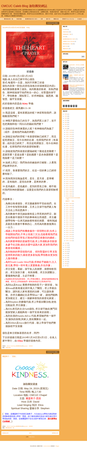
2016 (66, 247)
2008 (66, 263)
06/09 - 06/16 (69, 189)
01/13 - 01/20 (69, 238)
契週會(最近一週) (67, 34)
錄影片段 (48, 19)
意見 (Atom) (31, 436)
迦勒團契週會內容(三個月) (31, 19)
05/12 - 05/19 (69, 203)
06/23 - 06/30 (69, 185)
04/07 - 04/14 (69, 214)
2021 (66, 124)
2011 (66, 257)
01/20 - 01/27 (69, 236)
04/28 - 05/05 (69, 207)
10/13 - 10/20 (69, 152)
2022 (66, 122)
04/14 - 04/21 (69, 211)
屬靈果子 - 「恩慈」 (9, 356)
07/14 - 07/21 (69, 179)
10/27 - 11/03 (69, 148)
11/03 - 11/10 (69, 146)
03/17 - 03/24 (69, 220)
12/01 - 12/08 (69, 138)
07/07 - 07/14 (69, 181)
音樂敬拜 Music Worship (68, 19)
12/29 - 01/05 (69, 130)
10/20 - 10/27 (69, 150)
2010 (66, 259)
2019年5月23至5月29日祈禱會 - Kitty (16, 27)
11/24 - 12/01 (69, 140)
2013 (66, 253)
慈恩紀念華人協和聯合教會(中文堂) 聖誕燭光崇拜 (76, 86)
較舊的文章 (55, 433)
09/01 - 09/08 (69, 165)
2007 (66, 265)
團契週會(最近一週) (8, 19)
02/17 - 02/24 (69, 228)
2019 (66, 128)
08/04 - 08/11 (69, 173)
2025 (66, 116)
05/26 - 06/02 (69, 194)
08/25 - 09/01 (69, 167)
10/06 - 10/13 (69, 155)
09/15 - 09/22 (69, 161)
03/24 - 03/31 (69, 218)
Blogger (57, 446)
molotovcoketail (46, 446)
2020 (66, 126)
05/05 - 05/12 (69, 205)
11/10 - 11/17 (69, 144)
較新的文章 (5, 433)
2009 (66, 261)
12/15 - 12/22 (69, 134)
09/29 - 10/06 (69, 157)
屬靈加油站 (56, 19)
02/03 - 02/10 (69, 232)
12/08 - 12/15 (69, 136)
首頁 (30, 433)
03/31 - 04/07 (69, 216)
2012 (66, 255)
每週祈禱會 (19, 19)
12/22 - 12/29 (69, 132)
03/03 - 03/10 (69, 224)
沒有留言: (31, 346)
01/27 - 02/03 (69, 234)
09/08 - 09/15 (69, 163)
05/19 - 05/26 (69, 196)
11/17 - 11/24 (69, 142)
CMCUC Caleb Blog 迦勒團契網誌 (24, 6)
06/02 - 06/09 (69, 191)
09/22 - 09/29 (69, 159)
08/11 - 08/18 (69, 171)
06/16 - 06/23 (69, 187)
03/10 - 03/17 (69, 222)
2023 (66, 120)
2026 (66, 114)
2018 (66, 243)
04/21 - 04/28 (69, 209)
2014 (66, 251)
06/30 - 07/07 (69, 183)
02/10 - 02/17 (69, 230)
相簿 (42, 19)
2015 (66, 249)
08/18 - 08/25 (69, 169)
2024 (66, 118)
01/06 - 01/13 (69, 240)
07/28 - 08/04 (69, 175)
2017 (66, 245)
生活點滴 (79, 19)
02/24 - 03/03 (69, 226)
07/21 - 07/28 (69, 177)
